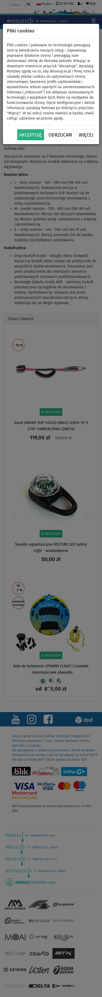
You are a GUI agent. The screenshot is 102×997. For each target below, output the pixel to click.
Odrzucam (60, 135)
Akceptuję (30, 135)
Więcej (86, 135)
